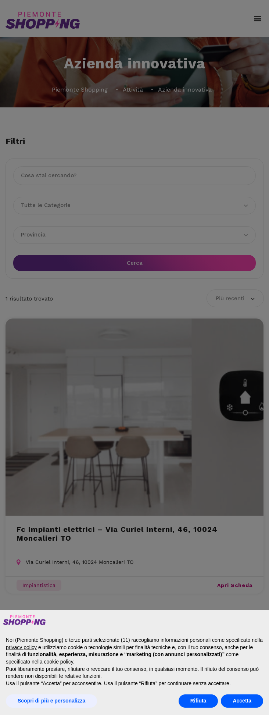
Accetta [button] (242, 701)
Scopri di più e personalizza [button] (51, 701)
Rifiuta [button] (198, 701)
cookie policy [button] (58, 662)
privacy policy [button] (21, 647)
